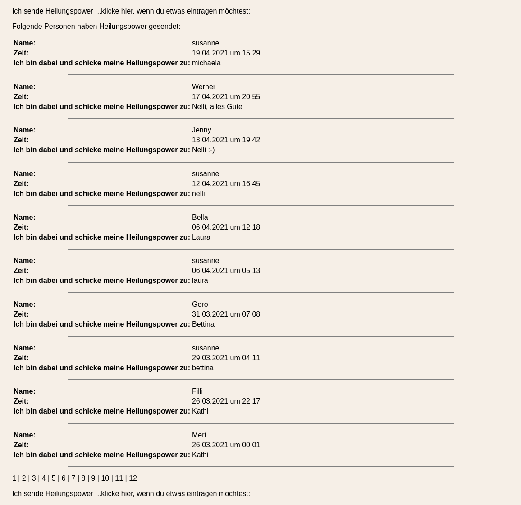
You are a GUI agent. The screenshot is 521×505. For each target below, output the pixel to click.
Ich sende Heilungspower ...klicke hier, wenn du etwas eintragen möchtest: (131, 11)
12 (133, 478)
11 (119, 478)
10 (105, 478)
